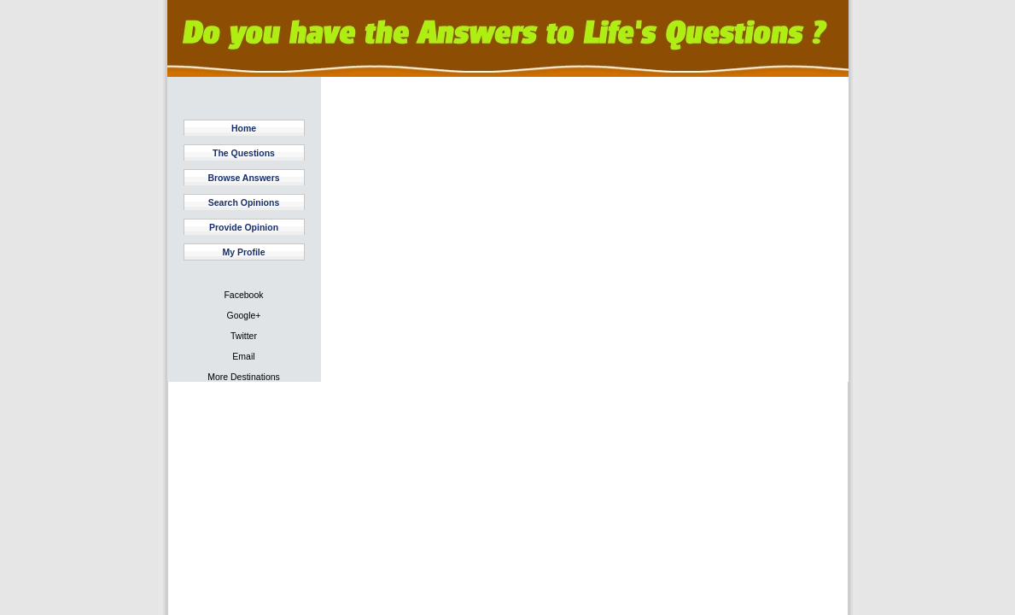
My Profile (243, 252)
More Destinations (243, 377)
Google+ (244, 315)
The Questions (244, 153)
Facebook (243, 295)
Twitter (243, 336)
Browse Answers (243, 178)
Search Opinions (243, 202)
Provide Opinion (243, 227)
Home (243, 128)
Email (243, 356)
